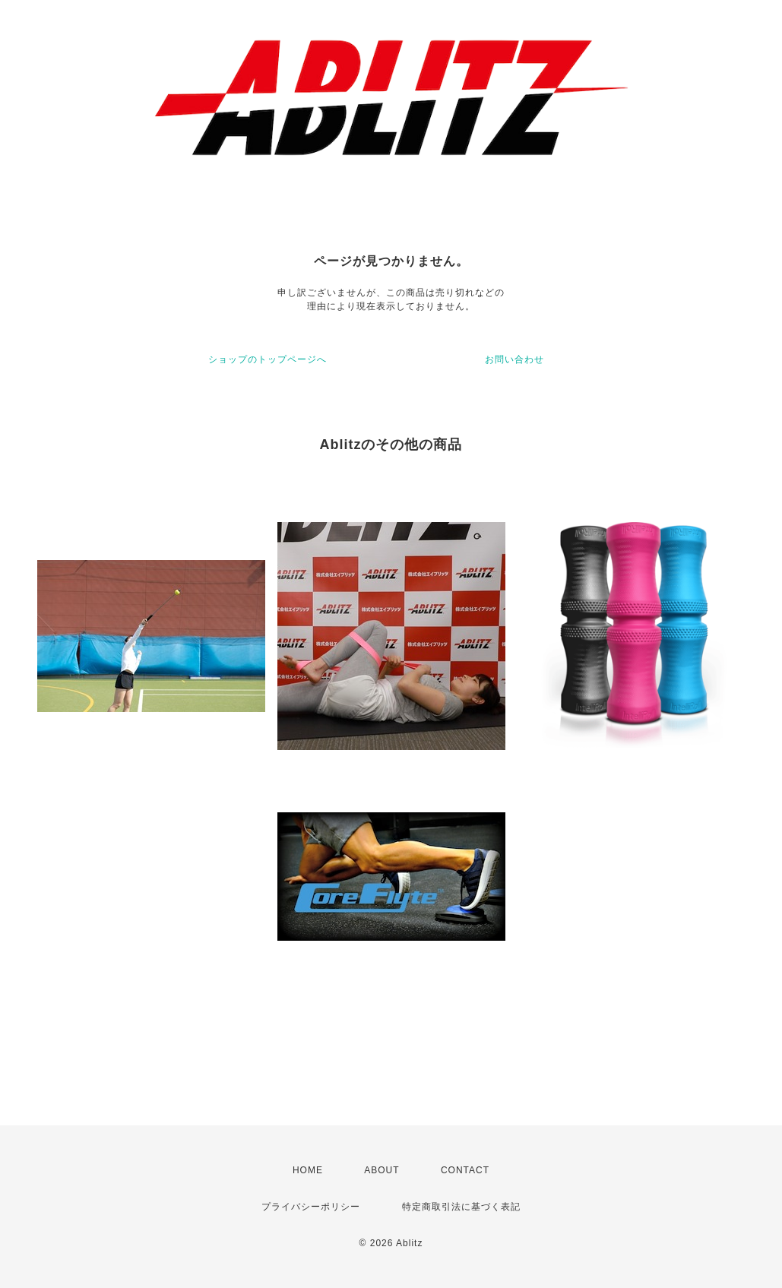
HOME (308, 1170)
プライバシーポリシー (310, 1206)
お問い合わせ (514, 359)
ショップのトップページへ (267, 359)
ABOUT (381, 1170)
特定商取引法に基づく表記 (461, 1206)
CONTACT (465, 1170)
